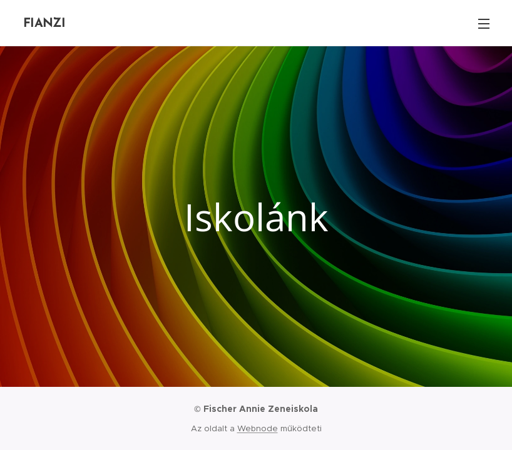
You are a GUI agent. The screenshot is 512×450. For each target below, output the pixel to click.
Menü (483, 23)
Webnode (257, 428)
